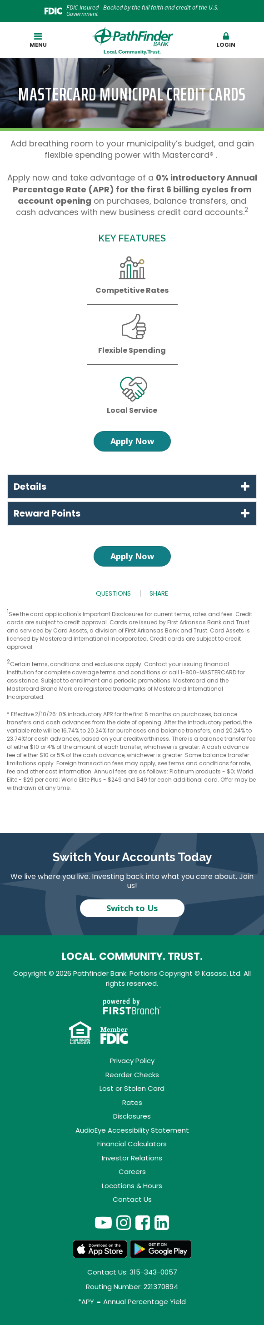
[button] (225, 40)
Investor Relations (132, 1158)
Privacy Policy (132, 1060)
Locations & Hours (132, 1185)
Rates (132, 1102)
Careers (132, 1171)
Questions (113, 593)
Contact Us (132, 1199)
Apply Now (132, 441)
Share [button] (158, 593)
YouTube (103, 1222)
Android (161, 1249)
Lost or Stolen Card (132, 1088)
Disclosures (132, 1116)
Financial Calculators (132, 1144)
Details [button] (30, 486)
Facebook (142, 1222)
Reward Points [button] (47, 513)
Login (225, 40)
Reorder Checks (132, 1074)
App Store (100, 1249)
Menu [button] (38, 40)
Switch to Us (132, 908)
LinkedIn (161, 1222)
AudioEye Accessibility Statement (132, 1130)
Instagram (123, 1222)
